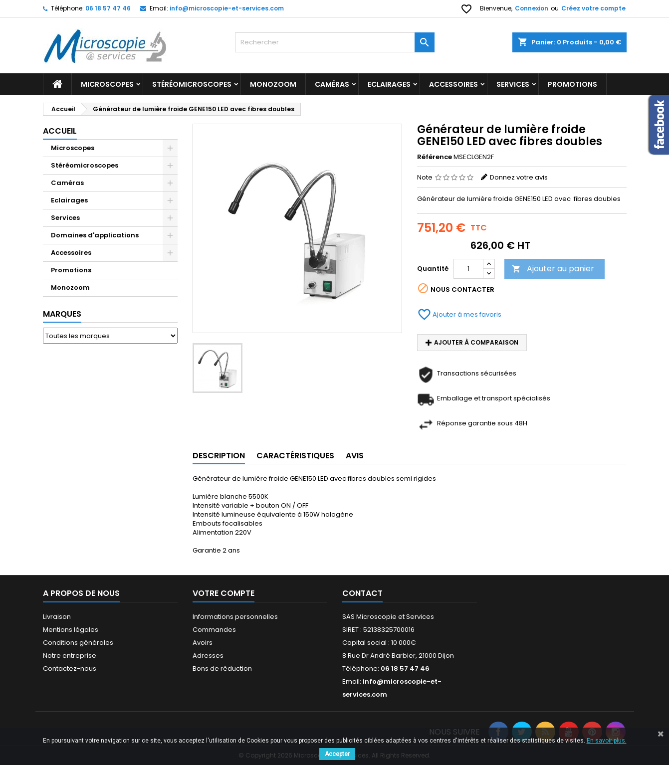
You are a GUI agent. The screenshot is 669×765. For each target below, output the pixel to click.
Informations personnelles (235, 616)
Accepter (337, 754)
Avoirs (203, 642)
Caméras (332, 84)
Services (512, 84)
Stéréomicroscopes (191, 84)
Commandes (214, 629)
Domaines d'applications (95, 235)
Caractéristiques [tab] (295, 455)
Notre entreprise (69, 655)
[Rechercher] (335, 42)
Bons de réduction (222, 668)
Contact (362, 593)
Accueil (60, 131)
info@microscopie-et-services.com (227, 8)
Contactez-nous (69, 668)
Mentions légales (70, 629)
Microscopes (107, 84)
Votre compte (223, 593)
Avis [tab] (355, 455)
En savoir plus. (607, 740)
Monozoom (273, 84)
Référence (434, 157)
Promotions (71, 270)
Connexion (531, 8)
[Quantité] (468, 269)
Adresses (208, 655)
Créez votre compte (593, 8)
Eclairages (389, 84)
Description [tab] (219, 455)
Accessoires (453, 84)
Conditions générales (78, 642)
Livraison (57, 616)
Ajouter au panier (553, 268)
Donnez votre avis (519, 177)
